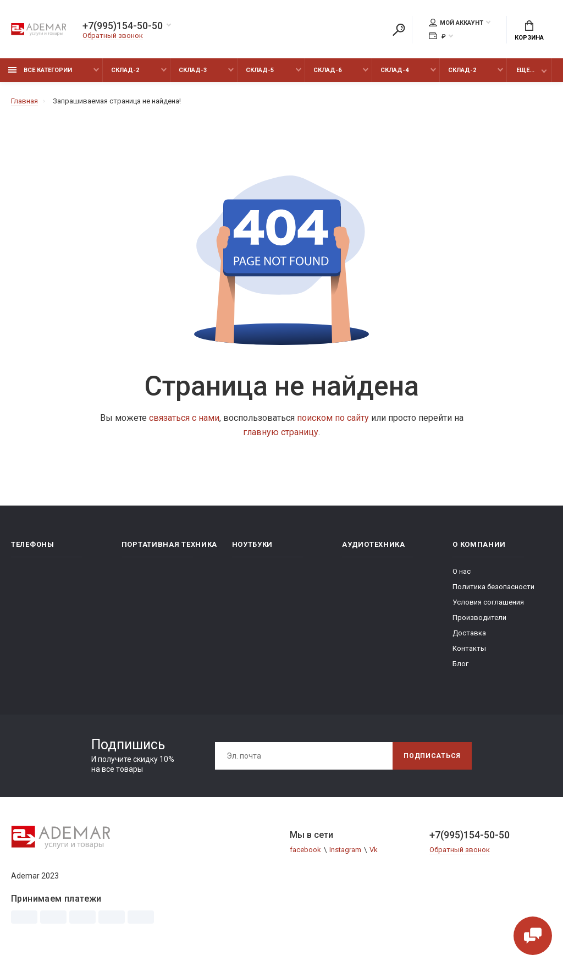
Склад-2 (125, 70)
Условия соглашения (488, 602)
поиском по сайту (333, 418)
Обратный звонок (112, 35)
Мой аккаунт (456, 22)
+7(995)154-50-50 (122, 25)
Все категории (40, 70)
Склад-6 (327, 70)
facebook (305, 850)
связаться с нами (184, 418)
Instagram (345, 850)
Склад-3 (193, 70)
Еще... (525, 70)
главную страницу (280, 432)
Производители (479, 617)
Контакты (469, 648)
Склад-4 (394, 70)
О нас (461, 571)
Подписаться (432, 756)
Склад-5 (260, 70)
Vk (373, 850)
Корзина (529, 30)
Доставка (469, 633)
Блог (460, 664)
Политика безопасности (493, 587)
